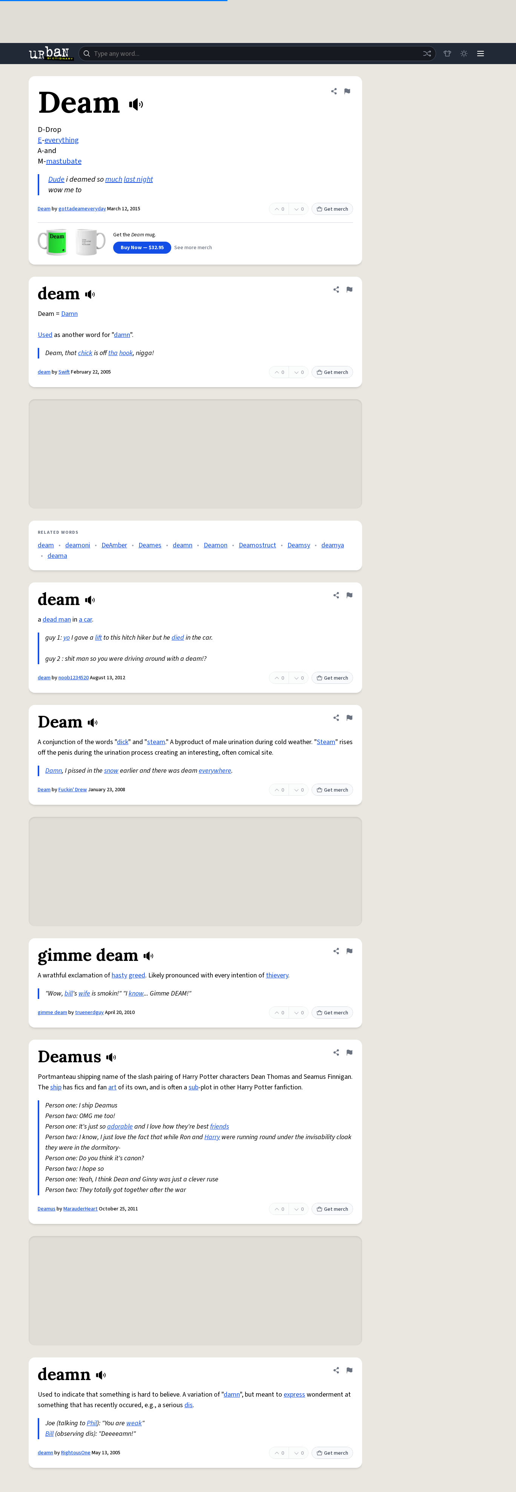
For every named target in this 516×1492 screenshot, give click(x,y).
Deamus (46, 1209)
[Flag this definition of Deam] (347, 91)
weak (134, 1423)
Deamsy (298, 545)
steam (156, 742)
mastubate (63, 161)
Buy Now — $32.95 (142, 247)
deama (57, 556)
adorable (120, 1126)
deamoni (77, 545)
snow (111, 770)
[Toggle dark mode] (464, 53)
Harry (212, 1137)
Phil (92, 1423)
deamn (182, 545)
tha (113, 353)
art (112, 1087)
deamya (332, 545)
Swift (64, 372)
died (178, 637)
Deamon (215, 545)
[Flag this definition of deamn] (349, 1370)
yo (66, 637)
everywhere (215, 770)
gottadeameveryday (82, 209)
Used (45, 335)
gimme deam (52, 1012)
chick (85, 353)
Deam (44, 209)
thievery (277, 975)
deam (44, 372)
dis (188, 1405)
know (136, 993)
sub (193, 1087)
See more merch (193, 247)
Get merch (332, 209)
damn (122, 335)
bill (68, 993)
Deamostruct (257, 545)
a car (85, 619)
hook (126, 353)
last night (138, 179)
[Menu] (480, 53)
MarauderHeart (80, 1209)
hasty (119, 975)
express (294, 1394)
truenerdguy (89, 1012)
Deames (149, 545)
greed (137, 975)
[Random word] (427, 53)
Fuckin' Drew (72, 789)
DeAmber (114, 545)
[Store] (447, 53)
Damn (69, 314)
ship (55, 1087)
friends (219, 1126)
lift (98, 637)
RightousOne (76, 1453)
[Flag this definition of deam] (349, 289)
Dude (56, 179)
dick (122, 742)
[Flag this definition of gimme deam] (349, 951)
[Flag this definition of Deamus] (349, 1052)
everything (62, 140)
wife (84, 993)
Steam (326, 742)
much (113, 179)
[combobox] (257, 53)
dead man (57, 619)
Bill (49, 1433)
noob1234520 (73, 678)
